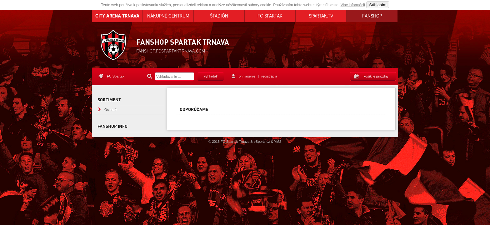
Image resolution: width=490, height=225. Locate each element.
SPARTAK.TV (321, 16)
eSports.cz (262, 141)
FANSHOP (372, 16)
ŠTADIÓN (219, 16)
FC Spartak (115, 76)
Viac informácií (353, 5)
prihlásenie (247, 76)
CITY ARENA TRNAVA (117, 16)
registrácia (269, 76)
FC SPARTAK (270, 16)
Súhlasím (378, 4)
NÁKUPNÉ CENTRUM (168, 16)
